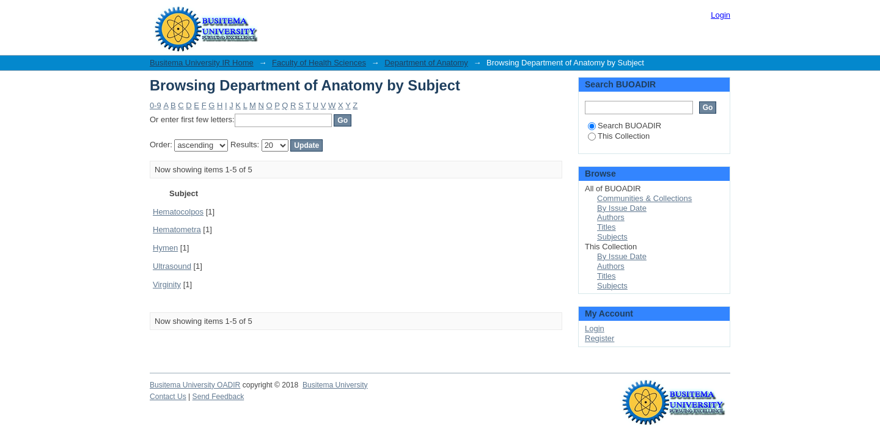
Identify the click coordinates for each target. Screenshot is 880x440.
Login (720, 15)
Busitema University (335, 385)
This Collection (619, 136)
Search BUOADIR (624, 125)
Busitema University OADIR (195, 385)
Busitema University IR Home (202, 62)
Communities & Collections (644, 198)
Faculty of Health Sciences (319, 62)
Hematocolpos (178, 211)
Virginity (167, 284)
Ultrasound (172, 266)
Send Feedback (218, 396)
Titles (606, 227)
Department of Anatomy (426, 62)
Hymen (165, 247)
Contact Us (168, 396)
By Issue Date (622, 208)
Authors (611, 217)
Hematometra (177, 229)
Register (599, 338)
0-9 (155, 105)
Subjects (612, 236)
